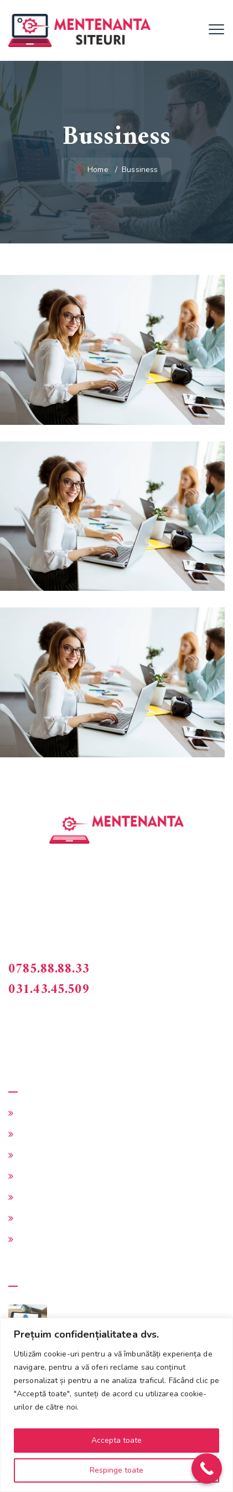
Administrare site (51, 1134)
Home (93, 169)
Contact (33, 1239)
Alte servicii (41, 1197)
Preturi (31, 1218)
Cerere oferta (44, 1176)
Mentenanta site (50, 1113)
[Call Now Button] (206, 1468)
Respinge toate (116, 1470)
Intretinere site (47, 1155)
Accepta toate (116, 1440)
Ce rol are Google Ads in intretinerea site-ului (133, 1318)
